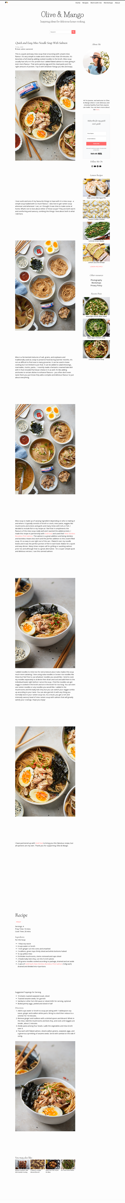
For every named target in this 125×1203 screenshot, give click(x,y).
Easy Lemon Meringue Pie (96, 198)
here (97, 110)
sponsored (29, 49)
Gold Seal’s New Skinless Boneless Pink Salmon (43, 964)
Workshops (108, 3)
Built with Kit (96, 153)
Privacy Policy (96, 285)
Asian (18, 49)
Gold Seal (48, 533)
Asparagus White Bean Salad (96, 316)
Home (77, 3)
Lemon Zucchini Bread (96, 262)
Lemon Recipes (96, 267)
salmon (23, 49)
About (117, 3)
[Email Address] (96, 139)
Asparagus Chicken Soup (96, 338)
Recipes (85, 3)
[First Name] (96, 133)
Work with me (96, 3)
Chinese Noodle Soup (96, 359)
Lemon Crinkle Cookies (96, 219)
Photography (96, 280)
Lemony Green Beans (96, 241)
